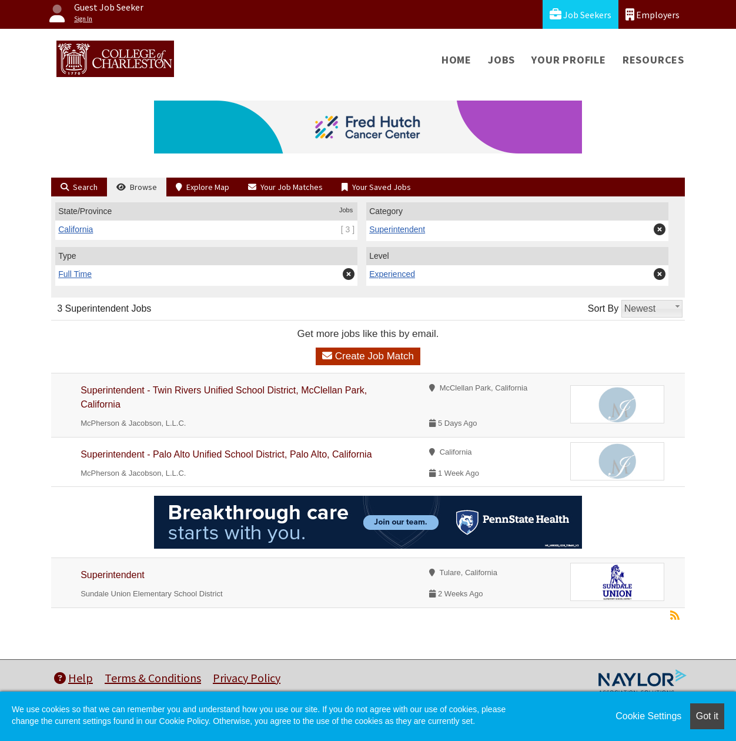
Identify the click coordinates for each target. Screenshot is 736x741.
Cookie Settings (648, 716)
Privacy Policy (246, 677)
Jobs (501, 59)
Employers (652, 14)
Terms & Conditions (153, 677)
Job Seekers (580, 14)
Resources (653, 59)
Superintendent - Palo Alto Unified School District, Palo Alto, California (226, 454)
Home (456, 59)
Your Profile (568, 59)
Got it (707, 716)
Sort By (603, 308)
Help (73, 677)
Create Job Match (368, 356)
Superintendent (113, 575)
